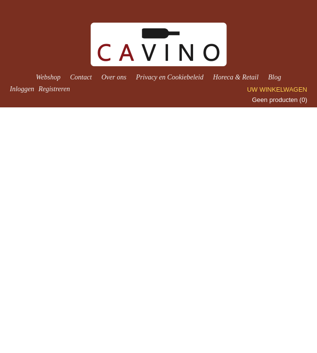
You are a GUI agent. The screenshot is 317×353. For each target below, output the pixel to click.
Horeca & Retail (236, 77)
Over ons (113, 77)
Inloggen (22, 89)
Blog (274, 77)
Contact (81, 77)
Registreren (54, 89)
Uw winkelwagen (277, 89)
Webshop (48, 77)
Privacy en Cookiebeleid (170, 77)
